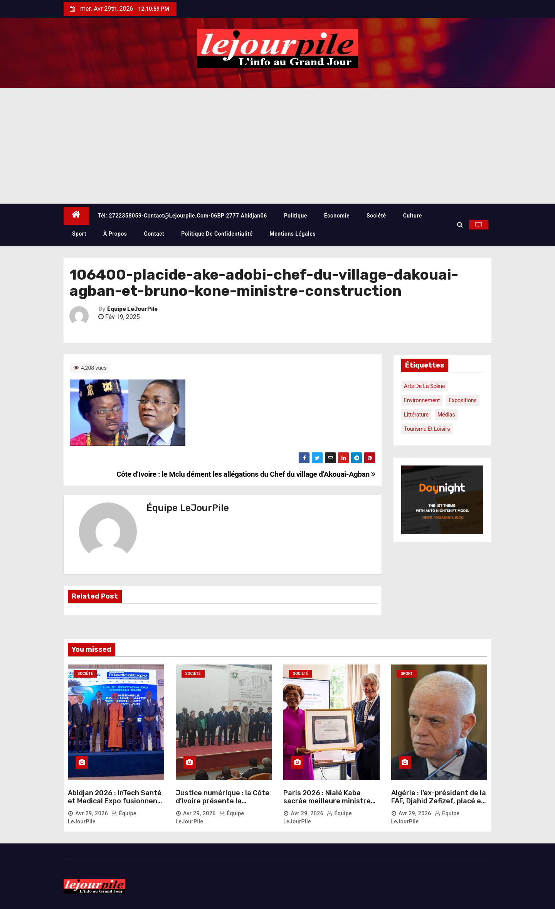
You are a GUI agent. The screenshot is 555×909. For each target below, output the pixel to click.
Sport (79, 234)
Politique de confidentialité (216, 234)
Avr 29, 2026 (91, 813)
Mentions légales (293, 234)
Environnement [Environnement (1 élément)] (422, 400)
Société (376, 215)
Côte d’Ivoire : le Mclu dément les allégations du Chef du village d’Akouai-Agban (245, 474)
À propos (115, 234)
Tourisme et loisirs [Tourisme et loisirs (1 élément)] (427, 429)
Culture (412, 215)
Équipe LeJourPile (132, 309)
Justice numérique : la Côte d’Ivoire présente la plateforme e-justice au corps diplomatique (222, 805)
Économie (337, 215)
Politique (295, 215)
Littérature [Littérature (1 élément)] (416, 414)
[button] (460, 224)
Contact (154, 234)
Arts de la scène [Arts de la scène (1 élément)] (424, 386)
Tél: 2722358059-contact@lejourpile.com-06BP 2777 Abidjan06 (182, 215)
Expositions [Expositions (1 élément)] (462, 400)
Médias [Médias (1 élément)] (446, 414)
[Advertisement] (277, 146)
